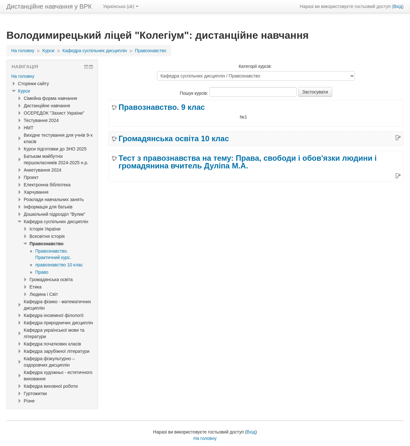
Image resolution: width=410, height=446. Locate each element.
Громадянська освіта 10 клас (174, 138)
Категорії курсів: (255, 66)
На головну (22, 76)
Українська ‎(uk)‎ (120, 6)
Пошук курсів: (194, 93)
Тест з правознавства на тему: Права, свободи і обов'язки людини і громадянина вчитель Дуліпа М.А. (248, 162)
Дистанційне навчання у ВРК (49, 6)
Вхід (397, 6)
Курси (24, 90)
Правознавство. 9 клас (162, 107)
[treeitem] (52, 76)
